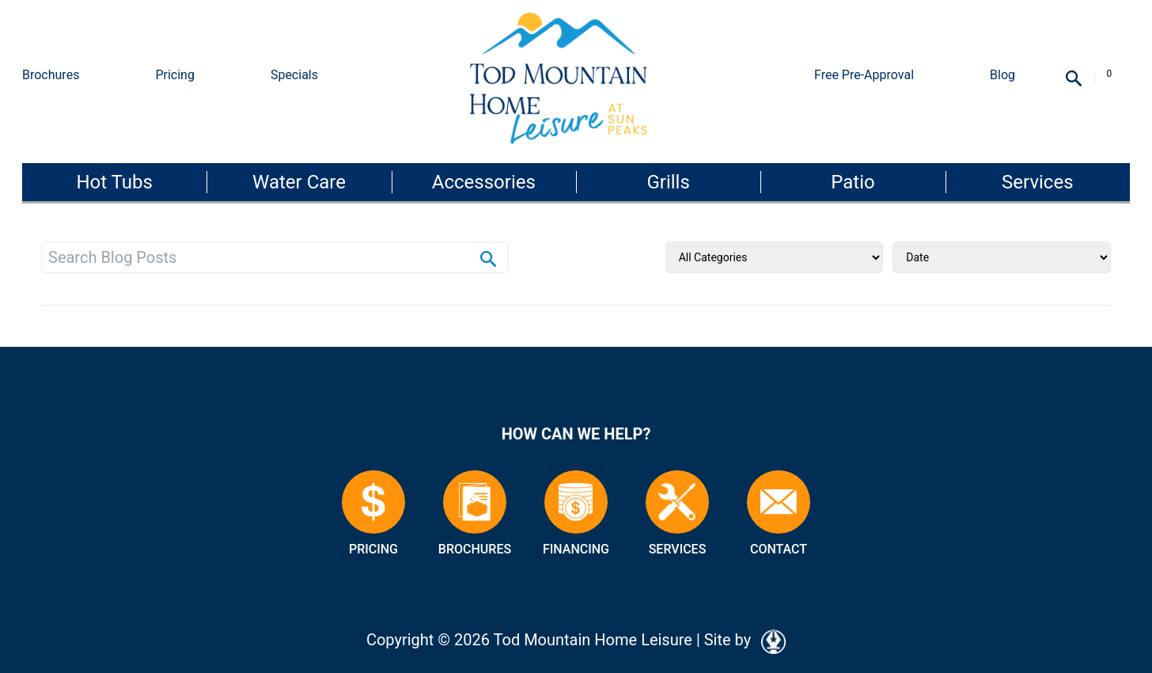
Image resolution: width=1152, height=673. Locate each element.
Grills (667, 182)
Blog (1002, 74)
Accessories (484, 182)
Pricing (175, 74)
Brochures (50, 74)
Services (1037, 182)
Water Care (299, 182)
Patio (852, 182)
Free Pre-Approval (864, 74)
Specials (294, 74)
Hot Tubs (114, 182)
